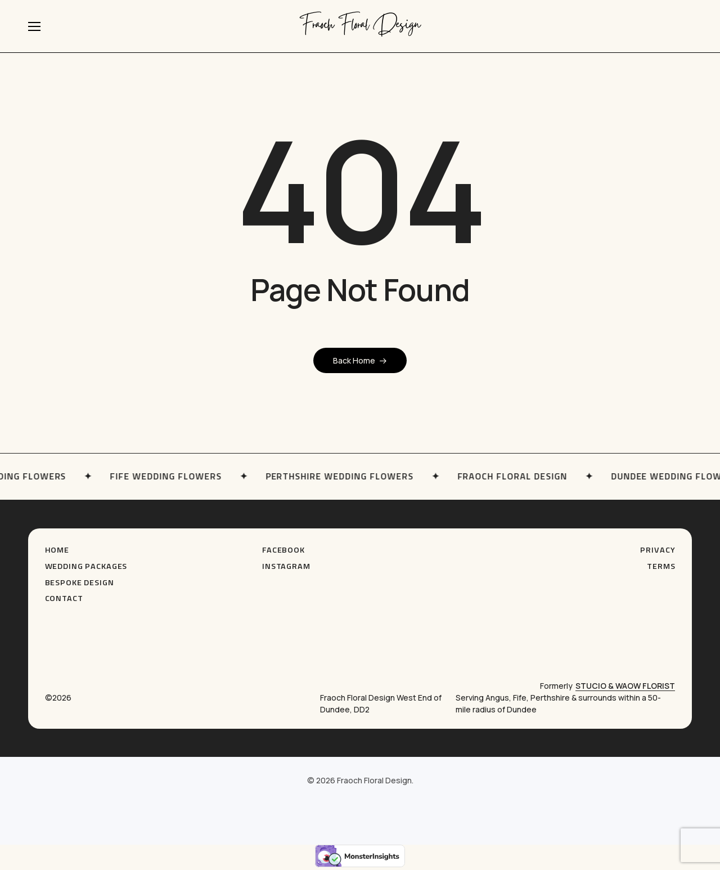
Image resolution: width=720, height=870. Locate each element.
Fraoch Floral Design (360, 26)
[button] (34, 26)
